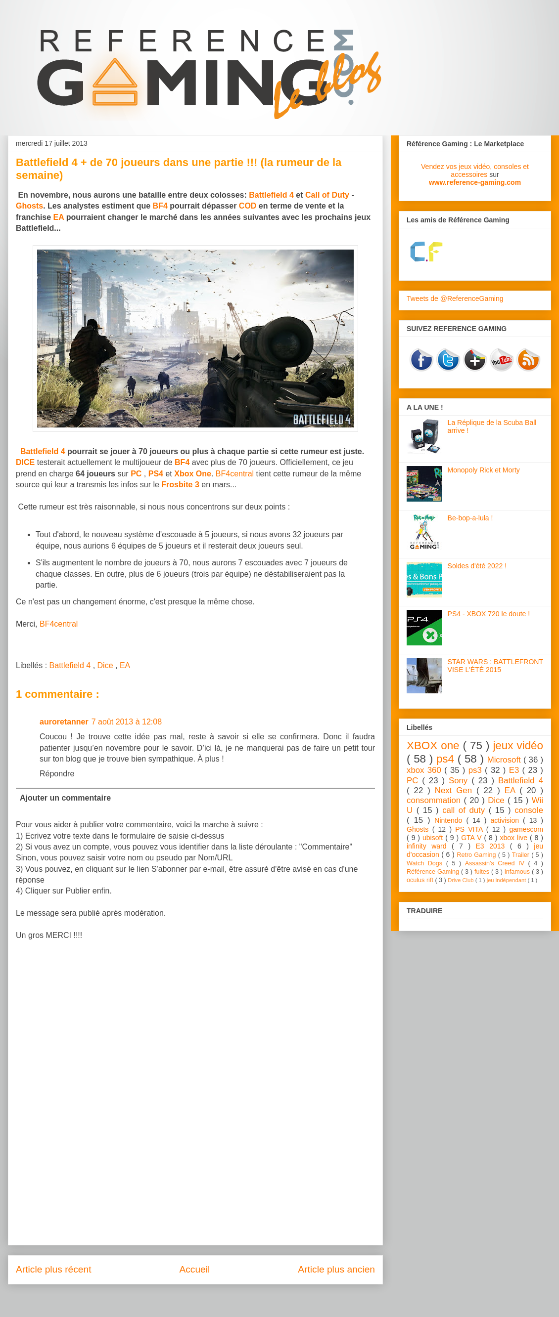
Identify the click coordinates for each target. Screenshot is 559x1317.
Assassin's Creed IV (496, 863)
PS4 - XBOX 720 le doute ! (489, 614)
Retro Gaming (477, 854)
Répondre (57, 773)
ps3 (476, 770)
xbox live (515, 838)
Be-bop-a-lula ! (470, 518)
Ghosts (29, 206)
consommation (435, 800)
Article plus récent (54, 1269)
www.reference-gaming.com (475, 182)
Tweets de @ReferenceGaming (455, 298)
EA (58, 217)
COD (248, 206)
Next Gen (455, 790)
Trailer (521, 854)
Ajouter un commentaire (65, 798)
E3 (515, 770)
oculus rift (421, 880)
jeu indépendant (507, 880)
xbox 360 (425, 770)
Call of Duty (327, 195)
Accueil (194, 1269)
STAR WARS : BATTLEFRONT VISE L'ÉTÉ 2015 (495, 666)
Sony (460, 780)
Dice (106, 665)
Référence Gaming (434, 871)
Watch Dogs (426, 863)
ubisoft (433, 838)
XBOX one (435, 745)
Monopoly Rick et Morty (484, 470)
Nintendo (450, 820)
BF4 (160, 206)
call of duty (465, 810)
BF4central (235, 473)
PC (414, 780)
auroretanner (64, 722)
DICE (25, 462)
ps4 (447, 759)
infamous (518, 871)
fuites (482, 871)
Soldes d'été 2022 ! (477, 566)
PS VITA (470, 829)
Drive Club (461, 880)
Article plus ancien (336, 1269)
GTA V (472, 838)
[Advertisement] (195, 1206)
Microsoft (505, 760)
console (528, 810)
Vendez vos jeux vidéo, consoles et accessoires (475, 170)
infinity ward (429, 846)
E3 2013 (493, 846)
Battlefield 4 (271, 195)
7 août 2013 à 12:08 (127, 722)
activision (506, 820)
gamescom (526, 829)
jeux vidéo (518, 745)
